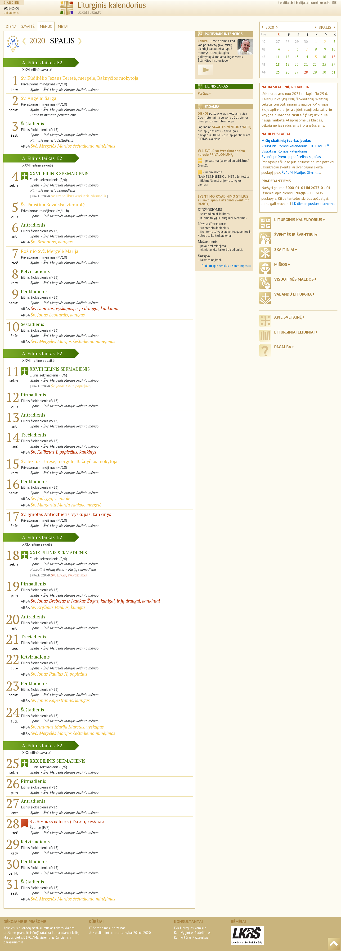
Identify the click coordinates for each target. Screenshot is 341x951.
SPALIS (325, 27)
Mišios (280, 264)
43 (263, 64)
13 (297, 57)
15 (315, 57)
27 (278, 41)
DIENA (11, 26)
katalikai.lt (285, 3)
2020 (269, 27)
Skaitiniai (284, 249)
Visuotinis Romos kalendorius (284, 151)
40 (263, 41)
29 (297, 41)
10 (333, 49)
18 (278, 64)
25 (278, 72)
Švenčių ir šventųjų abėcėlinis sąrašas (291, 156)
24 (333, 64)
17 (333, 57)
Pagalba (282, 346)
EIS (334, 3)
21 (306, 64)
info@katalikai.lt (42, 932)
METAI (63, 26)
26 (287, 72)
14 (306, 57)
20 (297, 64)
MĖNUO (46, 26)
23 (324, 64)
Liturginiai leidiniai (294, 332)
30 (306, 41)
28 (287, 41)
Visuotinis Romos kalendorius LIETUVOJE (295, 146)
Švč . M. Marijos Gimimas (301, 172)
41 (263, 49)
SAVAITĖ (28, 26)
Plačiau (203, 93)
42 (263, 57)
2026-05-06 (11, 8)
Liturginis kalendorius (298, 219)
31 (333, 72)
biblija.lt (302, 3)
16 (324, 57)
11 (278, 57)
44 (263, 72)
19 (287, 64)
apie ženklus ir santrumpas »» (226, 266)
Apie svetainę (288, 317)
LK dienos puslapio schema (313, 203)
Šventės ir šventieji (294, 234)
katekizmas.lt (320, 3)
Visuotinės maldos (294, 279)
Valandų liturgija (293, 294)
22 (315, 64)
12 (287, 57)
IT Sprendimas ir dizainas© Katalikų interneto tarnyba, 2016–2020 (120, 930)
